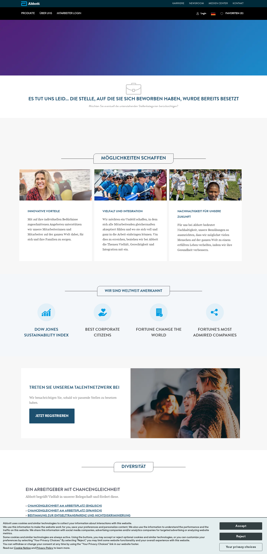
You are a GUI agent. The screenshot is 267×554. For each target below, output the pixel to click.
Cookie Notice (22, 548)
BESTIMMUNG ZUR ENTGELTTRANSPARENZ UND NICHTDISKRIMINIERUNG (79, 515)
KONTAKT (238, 3)
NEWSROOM (196, 3)
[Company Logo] (30, 3)
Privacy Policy (44, 548)
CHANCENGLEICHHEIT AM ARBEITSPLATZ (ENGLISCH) (65, 506)
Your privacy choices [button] (241, 546)
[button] (213, 14)
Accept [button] (240, 526)
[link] (201, 13)
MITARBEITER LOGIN (69, 13)
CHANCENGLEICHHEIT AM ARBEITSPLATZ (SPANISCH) (65, 510)
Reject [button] (240, 536)
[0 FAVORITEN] (231, 13)
